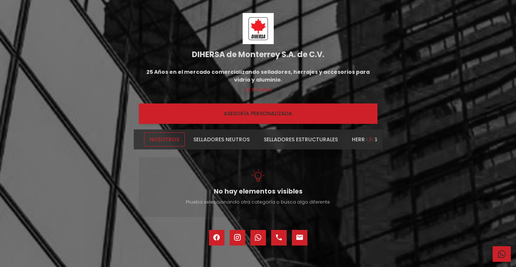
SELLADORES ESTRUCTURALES (301, 139)
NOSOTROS (164, 139)
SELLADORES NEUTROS (221, 139)
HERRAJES (364, 139)
